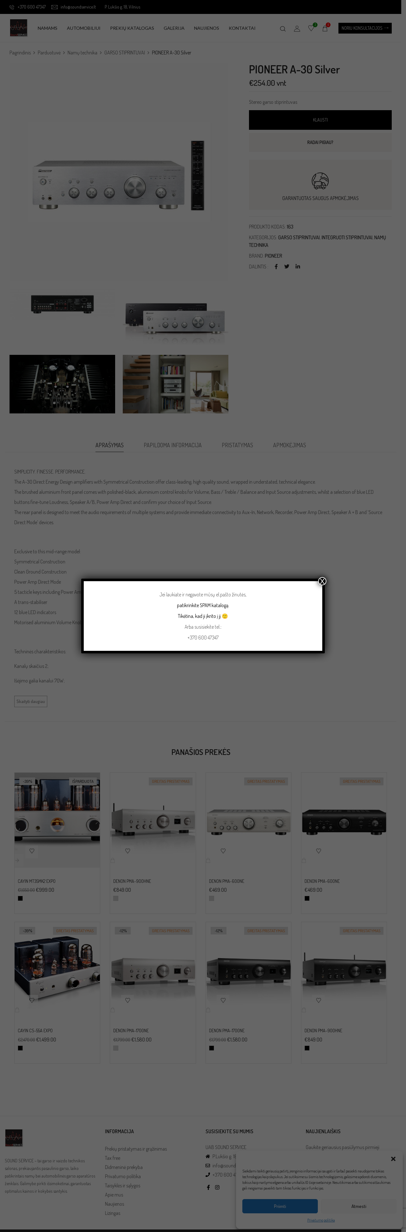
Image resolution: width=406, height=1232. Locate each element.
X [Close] (322, 581)
